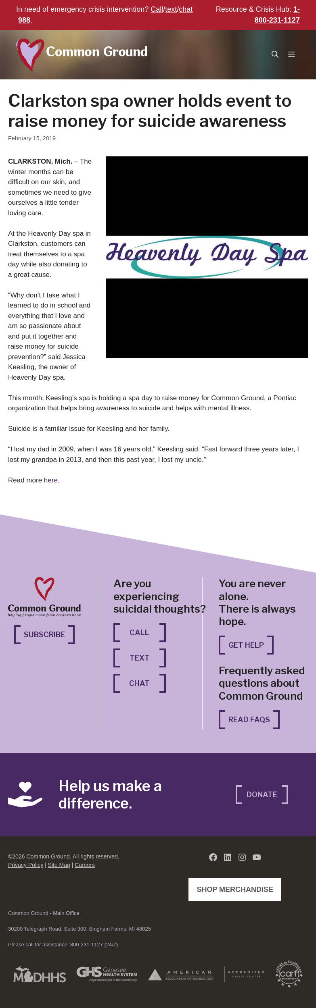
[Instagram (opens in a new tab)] (242, 857)
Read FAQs (249, 719)
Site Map (59, 865)
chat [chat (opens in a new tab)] (186, 9)
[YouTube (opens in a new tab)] (257, 857)
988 (24, 20)
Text (140, 658)
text (171, 9)
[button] (275, 55)
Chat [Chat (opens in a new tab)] (147, 683)
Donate (262, 794)
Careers (85, 865)
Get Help (246, 645)
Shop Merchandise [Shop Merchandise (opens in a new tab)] (237, 889)
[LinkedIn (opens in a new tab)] (227, 857)
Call (157, 9)
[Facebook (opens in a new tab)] (213, 857)
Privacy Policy (25, 865)
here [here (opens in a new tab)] (51, 480)
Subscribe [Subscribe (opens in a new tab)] (49, 634)
